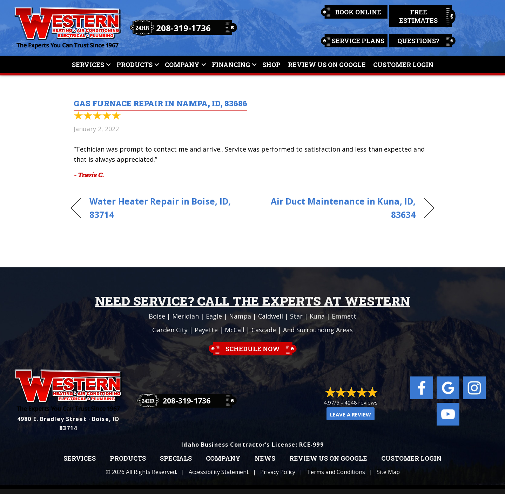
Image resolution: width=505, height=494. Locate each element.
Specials (176, 458)
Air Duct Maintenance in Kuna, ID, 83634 (339, 208)
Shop (271, 64)
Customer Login (403, 64)
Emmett (344, 316)
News (265, 458)
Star (296, 316)
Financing (231, 64)
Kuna (317, 316)
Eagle (214, 316)
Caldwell (270, 316)
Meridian (185, 316)
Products (134, 64)
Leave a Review (350, 414)
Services (88, 64)
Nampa (240, 316)
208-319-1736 (183, 28)
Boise (157, 316)
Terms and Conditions (336, 472)
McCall (234, 330)
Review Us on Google (328, 458)
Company (182, 64)
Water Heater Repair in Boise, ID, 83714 (160, 208)
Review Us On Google (327, 64)
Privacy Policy (277, 472)
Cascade (263, 330)
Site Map (388, 472)
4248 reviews (361, 402)
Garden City (170, 330)
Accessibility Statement (219, 472)
